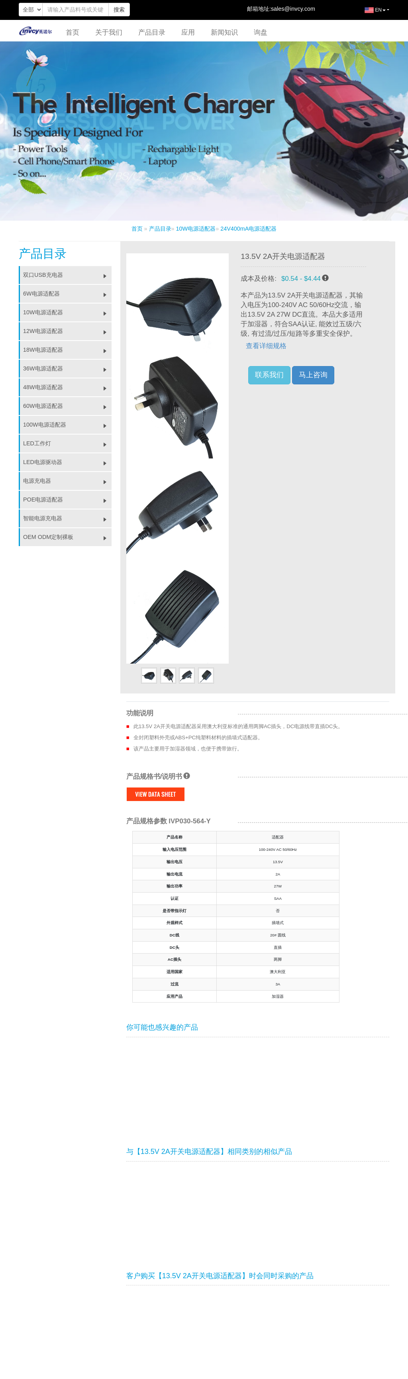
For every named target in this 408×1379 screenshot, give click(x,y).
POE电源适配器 (67, 499)
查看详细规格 (266, 346)
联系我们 (269, 375)
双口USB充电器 (67, 275)
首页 (72, 32)
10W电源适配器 (196, 228)
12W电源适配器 (67, 331)
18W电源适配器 (67, 350)
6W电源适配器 (67, 293)
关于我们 (108, 32)
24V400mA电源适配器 (248, 228)
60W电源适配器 (67, 406)
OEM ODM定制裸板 (67, 537)
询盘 (260, 32)
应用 (188, 32)
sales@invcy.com (293, 9)
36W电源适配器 (67, 368)
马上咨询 (313, 375)
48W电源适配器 (67, 387)
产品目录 (151, 32)
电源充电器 (67, 481)
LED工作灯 (67, 443)
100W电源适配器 (67, 424)
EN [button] (369, 13)
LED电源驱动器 (67, 462)
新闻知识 (224, 32)
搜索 (119, 9)
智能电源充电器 (67, 518)
